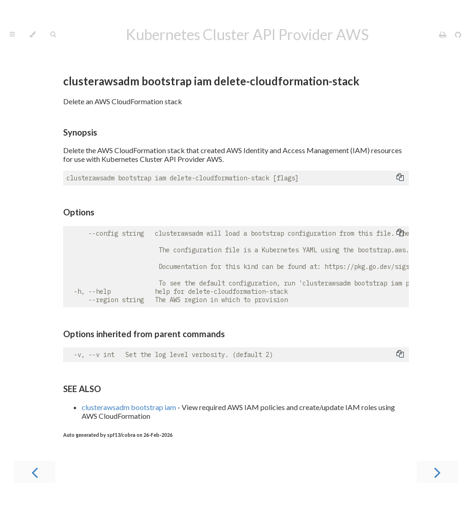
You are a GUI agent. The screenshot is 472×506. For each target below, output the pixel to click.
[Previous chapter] (34, 472)
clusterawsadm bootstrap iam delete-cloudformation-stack (211, 81)
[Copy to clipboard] (400, 178)
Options (78, 212)
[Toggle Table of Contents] (12, 34)
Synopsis (80, 132)
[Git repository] (458, 34)
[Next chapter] (437, 472)
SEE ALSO (82, 389)
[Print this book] (443, 34)
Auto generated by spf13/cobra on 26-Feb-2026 (117, 435)
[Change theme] (32, 34)
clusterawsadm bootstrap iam (129, 407)
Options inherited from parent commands (144, 334)
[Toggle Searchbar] (53, 34)
